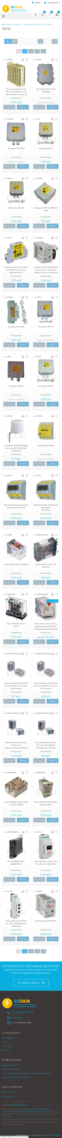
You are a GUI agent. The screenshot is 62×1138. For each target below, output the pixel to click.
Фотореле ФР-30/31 (16, 148)
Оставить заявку (31, 982)
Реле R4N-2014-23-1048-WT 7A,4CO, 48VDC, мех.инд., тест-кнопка (16, 686)
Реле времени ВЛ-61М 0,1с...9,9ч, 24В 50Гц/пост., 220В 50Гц (16, 923)
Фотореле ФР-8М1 (16, 327)
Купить (23, 107)
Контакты (6, 1050)
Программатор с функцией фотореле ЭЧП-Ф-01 (46, 507)
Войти (36, 2)
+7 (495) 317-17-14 (22, 1012)
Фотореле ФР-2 (46, 148)
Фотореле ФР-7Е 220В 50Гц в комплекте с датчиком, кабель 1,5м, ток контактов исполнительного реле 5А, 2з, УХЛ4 (46, 272)
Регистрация (51, 2)
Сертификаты (8, 1038)
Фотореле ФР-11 (16, 386)
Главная (7, 24)
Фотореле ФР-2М (16, 208)
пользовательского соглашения (35, 1112)
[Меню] (3, 16)
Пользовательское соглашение (16, 1077)
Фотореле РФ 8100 (45, 445)
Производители (9, 1065)
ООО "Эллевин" (18, 1105)
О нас (4, 1042)
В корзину (9, 107)
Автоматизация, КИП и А (34, 24)
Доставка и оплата (10, 1069)
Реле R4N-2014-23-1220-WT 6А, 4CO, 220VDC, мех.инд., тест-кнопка (46, 686)
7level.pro (54, 1135)
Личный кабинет (9, 1092)
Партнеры (6, 1046)
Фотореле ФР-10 (45, 327)
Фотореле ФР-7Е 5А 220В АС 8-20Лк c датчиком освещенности (16, 270)
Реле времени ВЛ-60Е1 (45, 921)
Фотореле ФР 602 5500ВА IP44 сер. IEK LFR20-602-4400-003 (16, 448)
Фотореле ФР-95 (45, 386)
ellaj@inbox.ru (18, 1018)
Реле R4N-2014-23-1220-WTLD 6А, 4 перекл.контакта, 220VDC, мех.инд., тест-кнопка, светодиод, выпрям (16, 747)
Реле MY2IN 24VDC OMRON (16, 564)
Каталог (17, 24)
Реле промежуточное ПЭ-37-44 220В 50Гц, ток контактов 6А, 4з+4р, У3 (16, 91)
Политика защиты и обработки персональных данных (26, 1073)
